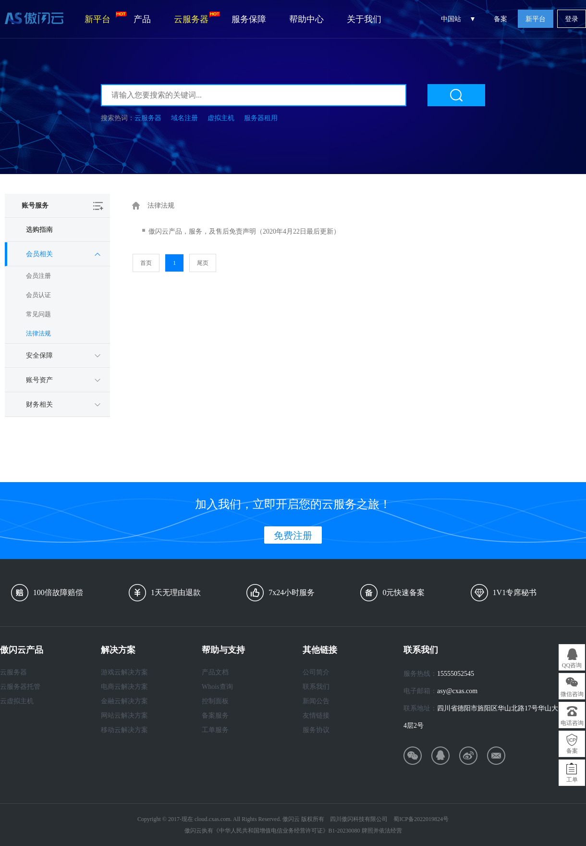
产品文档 (215, 672)
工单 (572, 779)
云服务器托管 (20, 686)
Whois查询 (217, 686)
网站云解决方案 (124, 715)
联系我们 (316, 686)
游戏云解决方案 (124, 672)
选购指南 (39, 229)
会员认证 (38, 295)
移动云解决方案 (124, 730)
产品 (142, 19)
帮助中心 (306, 19)
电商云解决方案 (124, 686)
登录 (571, 19)
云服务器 (197, 18)
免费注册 (293, 535)
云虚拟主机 (17, 701)
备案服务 (215, 715)
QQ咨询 (572, 665)
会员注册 (38, 275)
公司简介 (316, 672)
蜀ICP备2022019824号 (421, 819)
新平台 (103, 18)
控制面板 (215, 701)
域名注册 (184, 118)
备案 (500, 19)
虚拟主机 (221, 118)
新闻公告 (316, 701)
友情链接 (316, 715)
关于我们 (364, 19)
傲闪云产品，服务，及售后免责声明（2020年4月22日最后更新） (244, 231)
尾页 (202, 263)
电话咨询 (572, 723)
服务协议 (316, 730)
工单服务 (215, 730)
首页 (146, 263)
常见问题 (38, 314)
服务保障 (249, 19)
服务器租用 (261, 118)
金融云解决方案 (124, 701)
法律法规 (38, 333)
